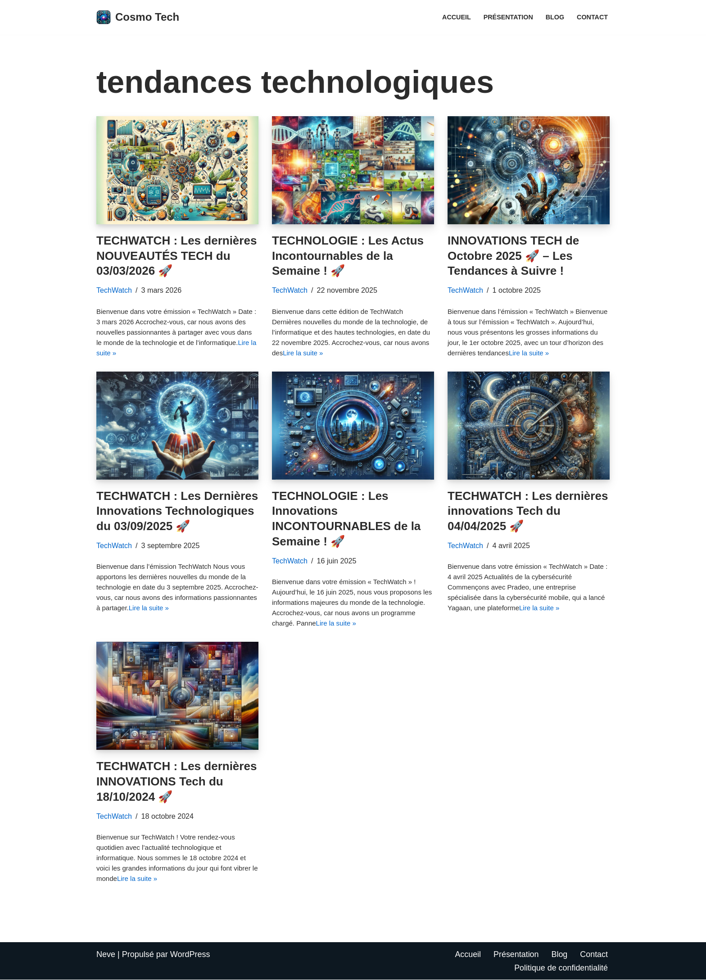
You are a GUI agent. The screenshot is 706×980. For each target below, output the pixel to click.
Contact (592, 17)
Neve (105, 954)
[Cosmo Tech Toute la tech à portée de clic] (137, 17)
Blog (554, 17)
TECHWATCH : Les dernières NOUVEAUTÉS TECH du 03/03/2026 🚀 (176, 256)
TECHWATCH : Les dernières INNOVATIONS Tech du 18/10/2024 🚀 (176, 782)
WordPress (190, 954)
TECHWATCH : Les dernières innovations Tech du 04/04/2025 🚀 (528, 511)
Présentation (508, 17)
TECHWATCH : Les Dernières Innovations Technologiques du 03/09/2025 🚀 (177, 511)
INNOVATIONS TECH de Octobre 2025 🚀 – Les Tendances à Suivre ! (513, 256)
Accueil (456, 17)
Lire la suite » (303, 353)
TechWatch (114, 290)
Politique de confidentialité (561, 967)
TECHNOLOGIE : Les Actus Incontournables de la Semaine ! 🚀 (348, 256)
